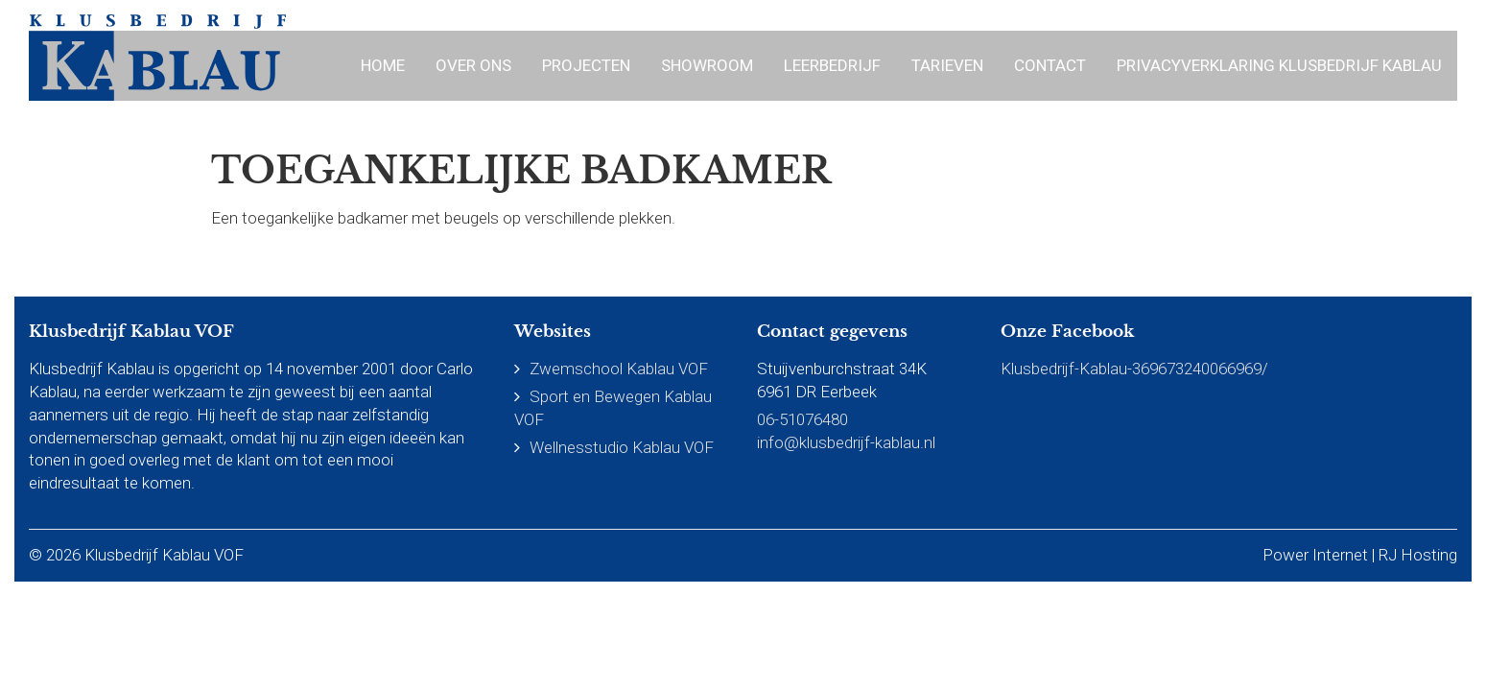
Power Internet (1315, 554)
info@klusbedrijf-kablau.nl (846, 442)
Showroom (707, 65)
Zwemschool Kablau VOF (619, 368)
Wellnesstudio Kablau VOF (622, 447)
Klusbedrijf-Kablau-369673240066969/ (1134, 368)
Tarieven (947, 65)
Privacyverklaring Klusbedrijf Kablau (1279, 65)
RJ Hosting (1418, 554)
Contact (1050, 65)
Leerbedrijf (832, 65)
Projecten (586, 65)
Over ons (473, 65)
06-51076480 (802, 419)
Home (383, 65)
